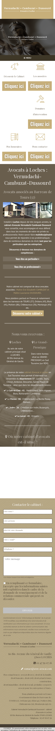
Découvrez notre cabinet (27, 313)
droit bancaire (17, 678)
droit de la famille (43, 674)
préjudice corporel (42, 684)
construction (45, 681)
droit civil (29, 678)
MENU (27, 58)
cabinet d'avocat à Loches (36, 372)
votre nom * (8, 511)
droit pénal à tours (42, 678)
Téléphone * (9, 549)
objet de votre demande (13, 530)
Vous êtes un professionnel (27, 266)
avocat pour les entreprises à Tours (34, 688)
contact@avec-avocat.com (38, 669)
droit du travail (26, 684)
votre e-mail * (9, 539)
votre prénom (9, 521)
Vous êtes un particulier (27, 259)
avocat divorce (27, 674)
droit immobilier (11, 684)
